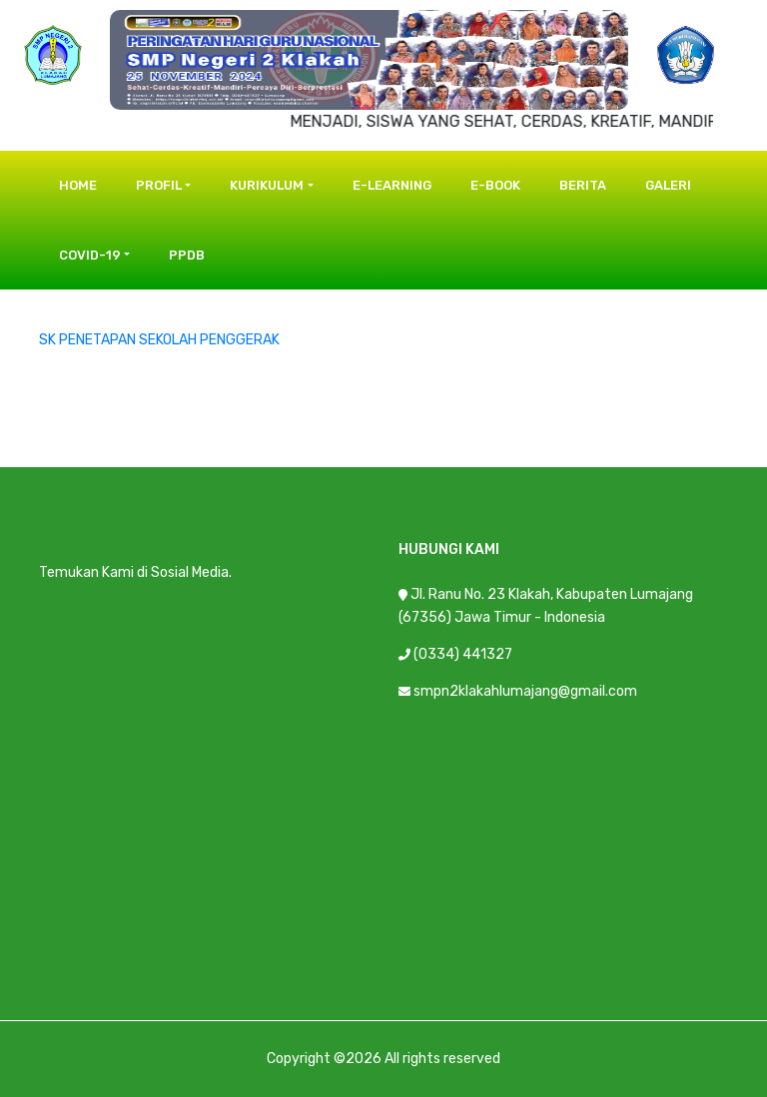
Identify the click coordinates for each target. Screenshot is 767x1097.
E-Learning (392, 185)
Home (78, 185)
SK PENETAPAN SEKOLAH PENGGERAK (159, 339)
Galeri (668, 185)
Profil (159, 185)
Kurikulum (267, 185)
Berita (582, 185)
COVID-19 (90, 255)
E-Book (495, 185)
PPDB (187, 255)
